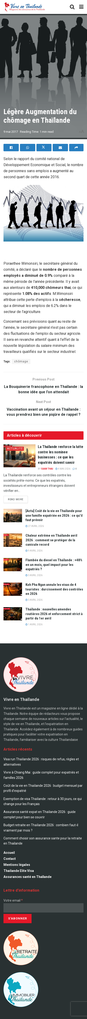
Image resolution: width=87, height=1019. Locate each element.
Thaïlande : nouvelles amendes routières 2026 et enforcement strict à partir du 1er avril (54, 613)
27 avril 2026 (35, 526)
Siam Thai (47, 469)
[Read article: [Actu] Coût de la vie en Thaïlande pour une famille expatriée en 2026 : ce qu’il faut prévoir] (12, 515)
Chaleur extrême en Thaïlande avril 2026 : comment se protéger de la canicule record (51, 540)
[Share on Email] (60, 147)
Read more (18, 498)
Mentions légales (16, 865)
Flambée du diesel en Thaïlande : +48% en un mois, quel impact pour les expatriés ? (54, 564)
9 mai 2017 (10, 131)
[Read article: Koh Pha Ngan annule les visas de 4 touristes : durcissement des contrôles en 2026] (12, 589)
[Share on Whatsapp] (27, 147)
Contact (9, 859)
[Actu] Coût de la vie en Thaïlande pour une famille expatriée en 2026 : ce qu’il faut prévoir (54, 515)
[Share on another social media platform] (76, 147)
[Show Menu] (81, 7)
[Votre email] (43, 908)
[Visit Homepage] (24, 7)
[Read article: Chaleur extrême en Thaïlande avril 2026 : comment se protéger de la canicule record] (12, 540)
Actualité (15, 448)
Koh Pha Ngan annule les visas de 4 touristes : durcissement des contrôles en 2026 (54, 589)
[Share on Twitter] (44, 147)
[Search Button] (72, 7)
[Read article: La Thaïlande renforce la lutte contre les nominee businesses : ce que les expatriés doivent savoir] (19, 455)
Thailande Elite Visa (18, 871)
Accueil (9, 853)
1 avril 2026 (34, 624)
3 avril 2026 (34, 575)
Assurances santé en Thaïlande (27, 877)
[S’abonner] (17, 918)
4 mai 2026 (62, 469)
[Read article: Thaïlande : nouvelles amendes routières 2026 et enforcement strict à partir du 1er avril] (12, 613)
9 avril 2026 (34, 550)
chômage (21, 361)
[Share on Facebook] (11, 147)
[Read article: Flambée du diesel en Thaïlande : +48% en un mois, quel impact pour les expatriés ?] (12, 564)
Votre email (13, 900)
